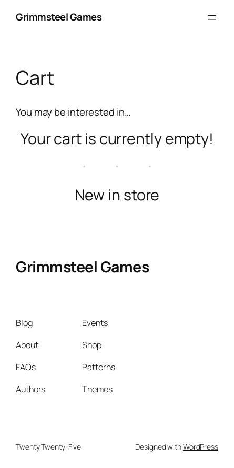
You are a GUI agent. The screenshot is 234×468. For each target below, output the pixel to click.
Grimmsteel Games (58, 17)
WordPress (200, 447)
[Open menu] (212, 17)
